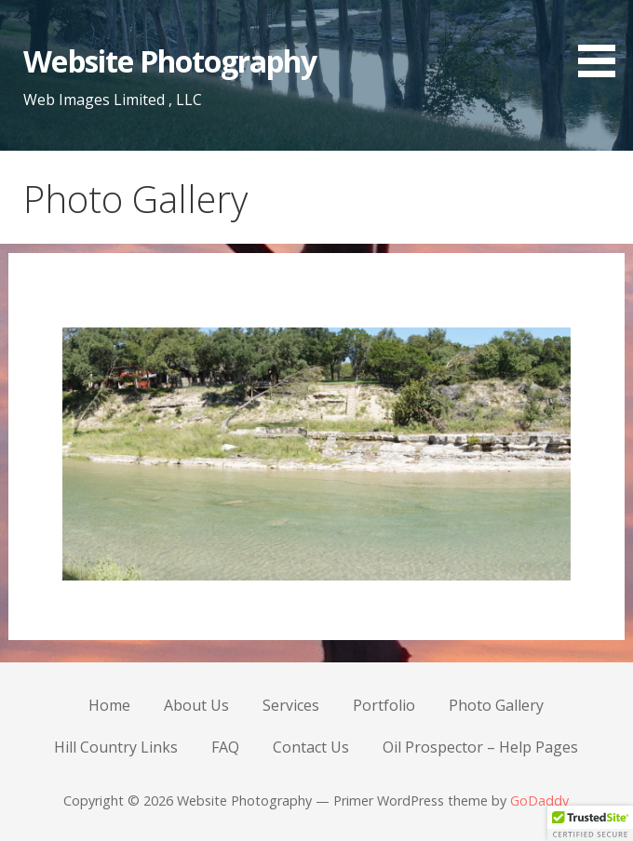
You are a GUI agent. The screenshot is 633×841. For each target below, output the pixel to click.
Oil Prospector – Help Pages (480, 747)
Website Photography (169, 61)
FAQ (225, 747)
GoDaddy (539, 800)
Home (109, 705)
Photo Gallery (496, 705)
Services (291, 705)
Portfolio (384, 705)
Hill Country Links (116, 747)
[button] (603, 42)
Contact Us (311, 747)
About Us (196, 705)
